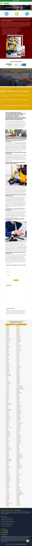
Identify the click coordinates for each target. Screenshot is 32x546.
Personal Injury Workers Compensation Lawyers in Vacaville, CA (12, 29)
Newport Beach (19, 347)
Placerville (18, 378)
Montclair (18, 333)
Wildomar (18, 498)
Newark (18, 346)
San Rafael (18, 430)
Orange (18, 359)
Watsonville (18, 489)
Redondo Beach (19, 392)
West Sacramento (19, 492)
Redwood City (19, 393)
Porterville (18, 383)
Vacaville (18, 479)
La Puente (7, 472)
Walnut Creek (19, 487)
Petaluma (18, 374)
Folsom (7, 429)
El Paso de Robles (8, 418)
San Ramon (18, 431)
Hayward (7, 452)
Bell (6, 352)
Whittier (18, 497)
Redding (18, 390)
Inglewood (7, 463)
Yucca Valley (19, 505)
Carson (7, 373)
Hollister (7, 457)
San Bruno (18, 410)
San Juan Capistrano (20, 422)
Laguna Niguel (8, 479)
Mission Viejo (18, 330)
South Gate (18, 453)
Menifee (18, 325)
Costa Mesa (8, 392)
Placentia (18, 377)
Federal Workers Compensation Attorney (7, 519)
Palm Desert (18, 366)
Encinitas (7, 420)
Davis (7, 401)
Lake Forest (8, 481)
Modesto (18, 331)
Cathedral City (8, 375)
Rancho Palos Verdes (20, 387)
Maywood (7, 506)
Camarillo (7, 368)
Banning (7, 348)
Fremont (7, 435)
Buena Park (8, 364)
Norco (18, 348)
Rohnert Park (19, 402)
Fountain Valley (8, 434)
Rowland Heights (19, 405)
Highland (7, 456)
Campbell (7, 369)
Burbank (7, 365)
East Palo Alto (8, 410)
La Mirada (7, 470)
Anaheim (7, 331)
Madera (7, 501)
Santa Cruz (18, 438)
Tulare (18, 471)
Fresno (7, 437)
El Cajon (7, 412)
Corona (7, 391)
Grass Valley (8, 447)
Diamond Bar (8, 404)
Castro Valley (8, 374)
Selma (18, 447)
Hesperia (7, 455)
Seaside (18, 446)
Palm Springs (19, 367)
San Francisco (19, 418)
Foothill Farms (8, 431)
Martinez (7, 505)
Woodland (18, 500)
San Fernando (19, 417)
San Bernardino (19, 409)
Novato (18, 352)
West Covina (19, 490)
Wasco (18, 488)
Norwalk (18, 351)
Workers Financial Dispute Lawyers (6, 526)
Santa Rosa (18, 443)
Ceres (7, 376)
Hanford (7, 449)
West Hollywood (19, 491)
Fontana (7, 430)
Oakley (18, 355)
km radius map (16, 296)
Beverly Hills (8, 359)
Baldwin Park (8, 347)
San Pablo (18, 429)
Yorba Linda (18, 501)
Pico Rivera (18, 375)
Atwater (7, 342)
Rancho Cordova (19, 385)
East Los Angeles (8, 409)
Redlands (18, 391)
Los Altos (7, 496)
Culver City (8, 394)
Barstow (7, 349)
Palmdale (18, 368)
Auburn (7, 343)
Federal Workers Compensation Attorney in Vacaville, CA (11, 28)
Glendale (7, 444)
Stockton (18, 461)
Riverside (18, 400)
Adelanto (7, 325)
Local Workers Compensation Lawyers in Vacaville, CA (10, 32)
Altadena (7, 330)
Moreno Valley (19, 339)
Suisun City (18, 462)
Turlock (18, 472)
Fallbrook (7, 426)
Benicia (7, 357)
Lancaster (7, 483)
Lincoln (7, 489)
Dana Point (8, 399)
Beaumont (7, 351)
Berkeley (7, 358)
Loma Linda (8, 492)
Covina (7, 393)
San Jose (18, 421)
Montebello (18, 334)
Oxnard (18, 364)
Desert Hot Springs (9, 403)
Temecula (18, 464)
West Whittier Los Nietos (20, 493)
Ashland (7, 340)
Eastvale (7, 411)
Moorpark (18, 338)
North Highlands (19, 349)
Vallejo (18, 480)
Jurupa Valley (8, 466)
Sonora (18, 452)
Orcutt (18, 361)
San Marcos (18, 427)
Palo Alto (18, 369)
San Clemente (19, 413)
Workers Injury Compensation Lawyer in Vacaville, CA (10, 34)
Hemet (7, 453)
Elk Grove (7, 419)
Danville (7, 400)
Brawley (7, 360)
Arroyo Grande (8, 339)
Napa (17, 343)
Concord (7, 390)
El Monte (7, 417)
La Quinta (7, 473)
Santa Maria (18, 439)
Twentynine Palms (19, 474)
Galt (7, 439)
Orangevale (18, 360)
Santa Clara (18, 436)
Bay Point (7, 350)
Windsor (18, 499)
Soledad (18, 449)
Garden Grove (8, 440)
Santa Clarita (19, 437)
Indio (7, 462)
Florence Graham (8, 427)
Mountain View (19, 341)
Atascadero (8, 341)
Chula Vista (8, 382)
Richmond (18, 396)
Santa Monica (19, 440)
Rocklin (18, 401)
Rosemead (18, 403)
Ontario (18, 358)
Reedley (18, 394)
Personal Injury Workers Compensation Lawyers (8, 521)
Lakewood (7, 482)
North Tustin (18, 350)
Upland (18, 478)
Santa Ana (18, 434)
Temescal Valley (19, 465)
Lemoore (7, 488)
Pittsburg (18, 376)
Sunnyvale (18, 463)
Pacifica (18, 365)
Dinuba (7, 405)
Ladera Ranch (8, 475)
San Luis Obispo (19, 426)
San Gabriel (18, 419)
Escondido (7, 421)
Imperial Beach (8, 461)
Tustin (18, 473)
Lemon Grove (8, 487)
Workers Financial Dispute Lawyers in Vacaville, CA (10, 33)
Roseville (18, 404)
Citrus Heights (8, 383)
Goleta (7, 446)
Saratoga (18, 445)
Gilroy (7, 443)
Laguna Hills (8, 478)
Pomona (18, 382)
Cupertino (7, 395)
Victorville (18, 481)
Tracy (18, 470)
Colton (7, 387)
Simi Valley (18, 448)
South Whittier (19, 457)
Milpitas (18, 329)
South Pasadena (19, 455)
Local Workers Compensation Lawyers (6, 524)
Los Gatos (7, 499)
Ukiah (17, 475)
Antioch (7, 333)
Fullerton (7, 438)
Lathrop (7, 484)
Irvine (7, 464)
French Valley (8, 436)
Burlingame (8, 366)
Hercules (7, 454)
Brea (7, 361)
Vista (17, 484)
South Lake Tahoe (19, 454)
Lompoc (7, 493)
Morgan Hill (18, 340)
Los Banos (7, 498)
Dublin (7, 408)
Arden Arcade (8, 338)
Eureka (7, 422)
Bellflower (7, 355)
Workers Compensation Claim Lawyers (6, 518)
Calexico (7, 367)
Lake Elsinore (8, 480)
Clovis (7, 385)
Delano (7, 402)
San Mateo (18, 428)
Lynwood (7, 500)
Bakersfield (8, 346)
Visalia (18, 483)
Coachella (7, 386)
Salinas (18, 408)
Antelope (7, 332)
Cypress (7, 396)
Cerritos (7, 377)
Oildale (18, 357)
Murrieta (18, 342)
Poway (18, 384)
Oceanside (18, 356)
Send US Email (5, 532)
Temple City (18, 466)
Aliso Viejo (7, 329)
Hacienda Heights (8, 448)
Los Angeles (8, 497)
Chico (7, 378)
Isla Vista (7, 465)
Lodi (7, 491)
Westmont (18, 496)
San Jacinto (18, 420)
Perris (17, 373)
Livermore (7, 490)
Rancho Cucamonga (20, 386)
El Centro (7, 413)
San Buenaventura (19, 411)
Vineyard (18, 482)
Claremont (8, 384)
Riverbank (18, 399)
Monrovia (18, 332)
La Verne (7, 474)
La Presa (7, 471)
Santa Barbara (19, 435)
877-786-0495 (16, 0)
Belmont (7, 356)
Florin (7, 428)
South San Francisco (20, 456)
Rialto (17, 395)
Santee (18, 444)
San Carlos (18, 412)
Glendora (7, 445)
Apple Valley (8, 334)
